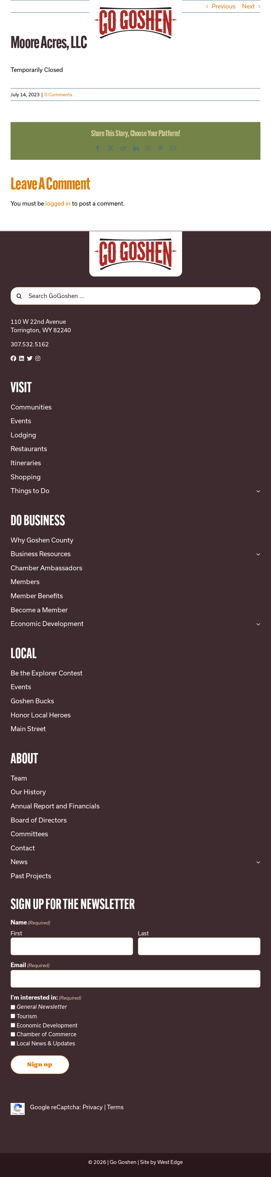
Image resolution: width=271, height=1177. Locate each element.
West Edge (170, 1162)
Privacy (93, 1107)
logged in (58, 203)
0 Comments (58, 94)
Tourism (27, 1016)
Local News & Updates (46, 1043)
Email (30, 965)
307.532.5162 (30, 344)
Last (143, 933)
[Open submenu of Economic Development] (256, 624)
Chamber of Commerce (47, 1034)
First (16, 933)
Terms (115, 1107)
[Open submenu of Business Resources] (256, 554)
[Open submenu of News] (256, 862)
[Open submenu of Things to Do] (256, 491)
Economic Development (47, 1025)
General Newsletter (42, 1007)
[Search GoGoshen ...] (135, 296)
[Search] (19, 296)
